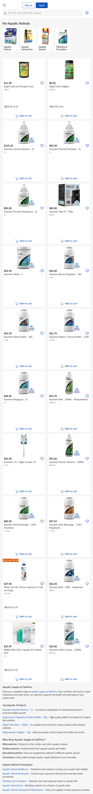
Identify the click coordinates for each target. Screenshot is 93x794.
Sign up (28, 5)
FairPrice (52, 691)
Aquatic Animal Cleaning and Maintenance (22, 790)
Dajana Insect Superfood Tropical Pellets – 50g (24, 717)
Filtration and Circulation (14, 781)
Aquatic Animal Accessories (15, 773)
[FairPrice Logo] (14, 5)
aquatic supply (38, 691)
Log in (42, 5)
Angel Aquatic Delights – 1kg (16, 732)
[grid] (46, 40)
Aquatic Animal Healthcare (15, 769)
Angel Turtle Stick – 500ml (15, 724)
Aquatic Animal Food (12, 785)
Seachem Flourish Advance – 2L (17, 709)
